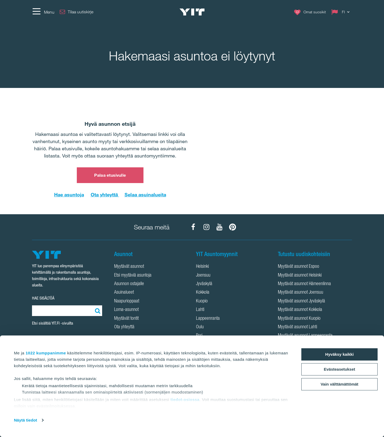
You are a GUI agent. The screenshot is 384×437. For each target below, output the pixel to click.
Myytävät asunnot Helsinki (300, 275)
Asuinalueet (124, 292)
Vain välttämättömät (339, 384)
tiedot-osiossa (184, 399)
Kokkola (202, 292)
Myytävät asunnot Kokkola (300, 309)
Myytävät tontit (126, 318)
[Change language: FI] (341, 12)
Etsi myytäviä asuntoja (132, 275)
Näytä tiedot (25, 420)
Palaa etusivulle (110, 175)
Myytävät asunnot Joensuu (300, 292)
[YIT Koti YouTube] (219, 227)
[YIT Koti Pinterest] (232, 227)
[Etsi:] (97, 311)
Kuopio (202, 301)
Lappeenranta (208, 318)
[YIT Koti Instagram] (206, 227)
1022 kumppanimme (46, 353)
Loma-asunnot (126, 309)
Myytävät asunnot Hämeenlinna (304, 284)
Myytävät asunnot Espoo (298, 266)
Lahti (200, 309)
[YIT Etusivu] (192, 12)
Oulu (200, 327)
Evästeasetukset (339, 369)
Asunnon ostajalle (129, 284)
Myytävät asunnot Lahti (297, 327)
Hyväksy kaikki (339, 354)
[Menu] (43, 12)
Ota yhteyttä (105, 194)
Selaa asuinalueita (145, 194)
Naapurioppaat (126, 301)
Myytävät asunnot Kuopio (299, 318)
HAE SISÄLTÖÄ (43, 298)
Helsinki (202, 266)
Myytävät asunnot (129, 266)
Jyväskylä (204, 284)
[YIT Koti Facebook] (193, 227)
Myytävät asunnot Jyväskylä (301, 301)
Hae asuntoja (69, 194)
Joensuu (203, 275)
